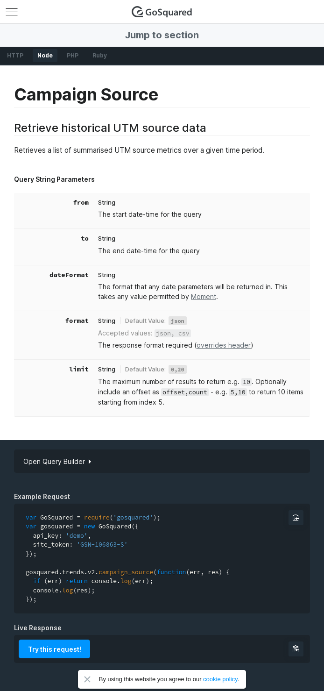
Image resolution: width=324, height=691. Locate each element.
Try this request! (54, 649)
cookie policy (220, 679)
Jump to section (162, 35)
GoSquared (162, 11)
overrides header (224, 345)
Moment (203, 296)
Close (87, 679)
